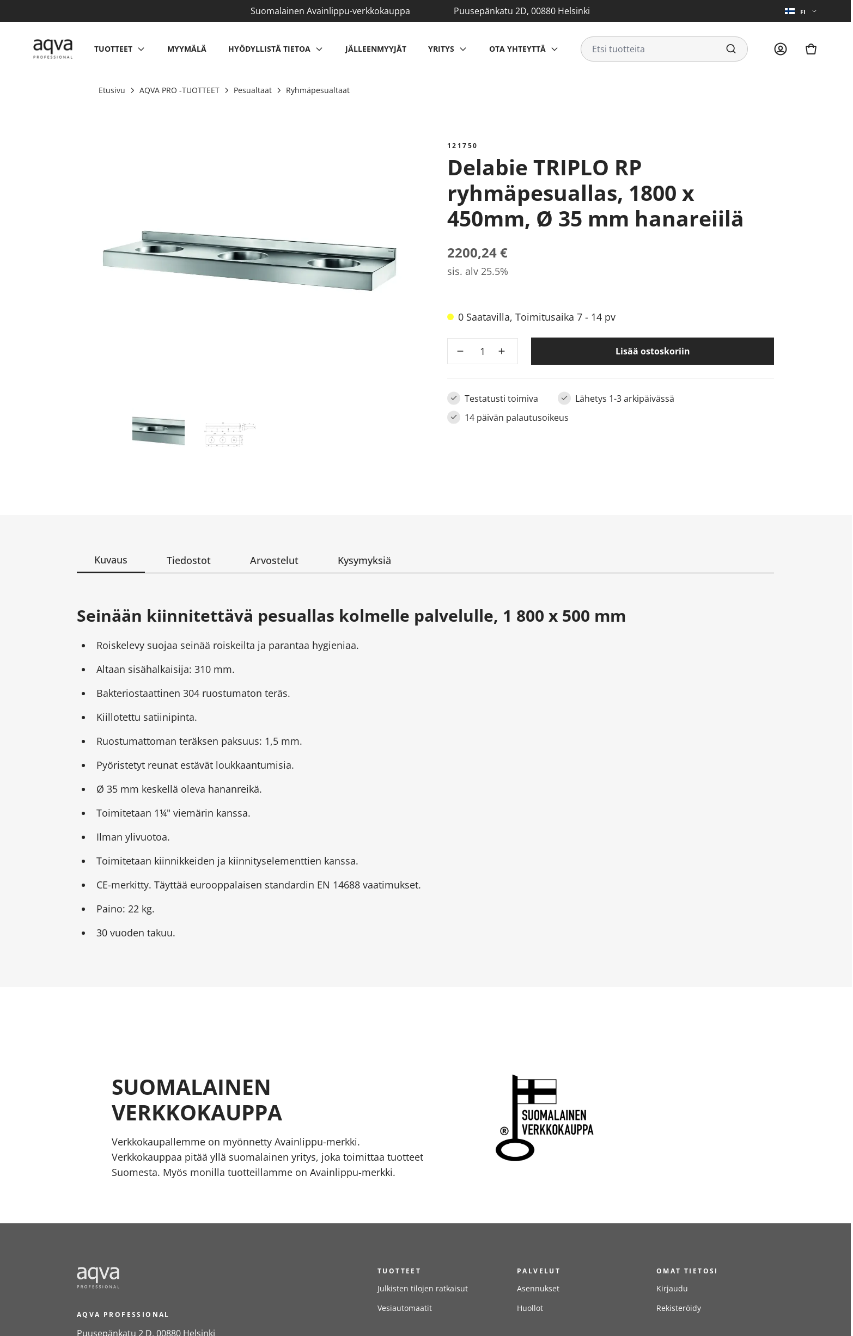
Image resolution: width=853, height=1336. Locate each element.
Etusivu (112, 90)
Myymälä (186, 49)
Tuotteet (113, 49)
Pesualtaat (253, 90)
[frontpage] (175, 1278)
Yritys (441, 49)
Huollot (530, 1308)
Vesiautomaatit (404, 1308)
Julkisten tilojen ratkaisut (422, 1288)
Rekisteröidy (678, 1308)
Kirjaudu (672, 1288)
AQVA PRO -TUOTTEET (179, 90)
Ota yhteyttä (517, 49)
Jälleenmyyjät (375, 49)
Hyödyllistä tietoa (269, 49)
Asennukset (538, 1288)
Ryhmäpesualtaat (318, 90)
